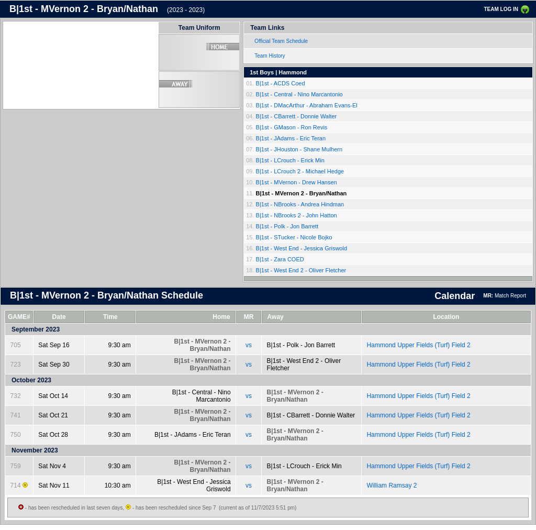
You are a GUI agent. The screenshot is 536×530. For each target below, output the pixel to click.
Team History (269, 56)
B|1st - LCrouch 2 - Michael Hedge (300, 171)
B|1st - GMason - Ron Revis (292, 127)
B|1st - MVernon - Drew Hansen (296, 182)
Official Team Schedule (281, 41)
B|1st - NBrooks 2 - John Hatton (296, 215)
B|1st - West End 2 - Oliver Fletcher (301, 270)
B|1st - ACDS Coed (280, 83)
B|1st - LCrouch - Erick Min (290, 160)
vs (248, 345)
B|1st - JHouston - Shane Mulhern (299, 149)
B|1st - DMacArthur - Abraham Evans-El (307, 105)
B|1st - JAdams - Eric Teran (291, 138)
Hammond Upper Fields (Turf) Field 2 (418, 345)
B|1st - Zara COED (280, 259)
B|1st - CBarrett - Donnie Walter (296, 116)
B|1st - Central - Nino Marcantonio (299, 94)
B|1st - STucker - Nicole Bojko (294, 237)
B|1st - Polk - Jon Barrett (287, 226)
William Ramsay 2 (391, 485)
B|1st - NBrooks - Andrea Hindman (300, 204)
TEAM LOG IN (501, 9)
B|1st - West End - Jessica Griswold (301, 248)
